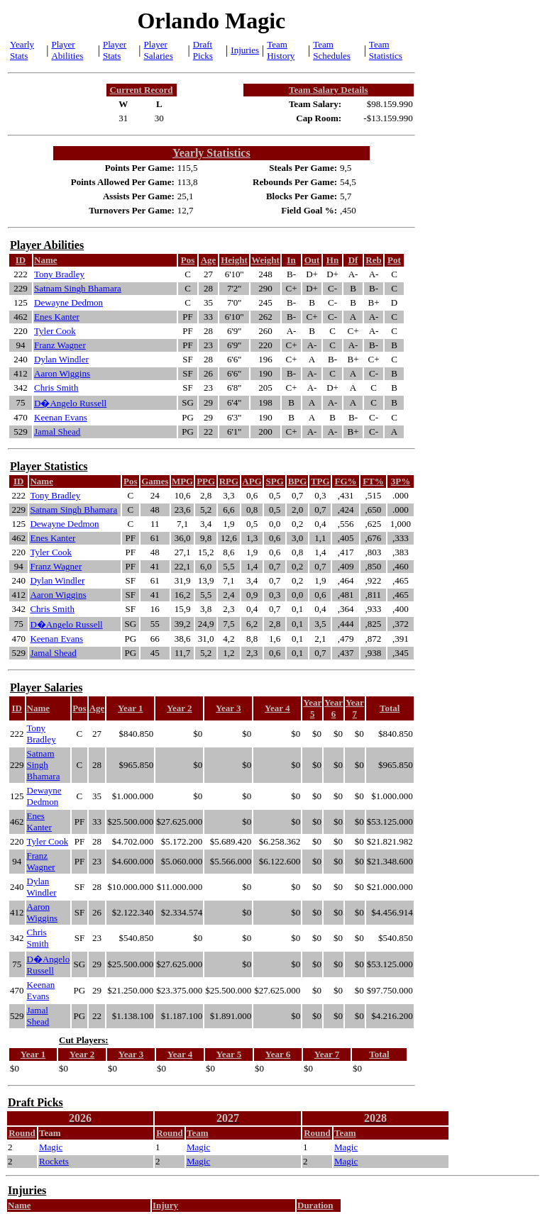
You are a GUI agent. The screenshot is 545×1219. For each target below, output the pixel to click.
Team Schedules (332, 50)
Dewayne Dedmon (68, 302)
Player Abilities (67, 50)
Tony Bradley (59, 274)
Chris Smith (56, 387)
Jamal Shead (57, 431)
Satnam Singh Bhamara (77, 288)
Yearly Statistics (211, 153)
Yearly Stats (22, 50)
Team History (280, 50)
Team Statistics (385, 50)
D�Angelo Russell (70, 403)
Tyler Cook (55, 330)
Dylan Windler (61, 359)
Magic (50, 1147)
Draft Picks (203, 50)
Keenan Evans (60, 417)
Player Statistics (48, 466)
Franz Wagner (60, 345)
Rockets (54, 1161)
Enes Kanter (56, 316)
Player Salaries (158, 50)
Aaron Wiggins (62, 373)
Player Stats (114, 50)
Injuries (245, 50)
